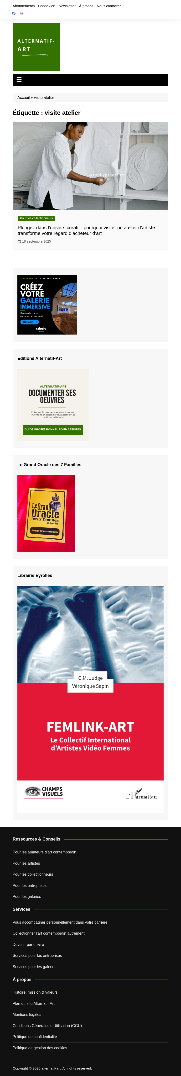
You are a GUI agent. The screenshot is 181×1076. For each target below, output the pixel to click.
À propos (86, 6)
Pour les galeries (27, 897)
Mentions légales (27, 1014)
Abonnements (24, 6)
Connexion (46, 6)
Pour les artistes (26, 863)
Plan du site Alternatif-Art (34, 1003)
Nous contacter (109, 6)
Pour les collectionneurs (36, 218)
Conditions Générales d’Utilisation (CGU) (47, 1026)
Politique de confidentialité (35, 1037)
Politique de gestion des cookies (40, 1048)
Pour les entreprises (30, 886)
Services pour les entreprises (37, 955)
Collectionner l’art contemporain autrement (48, 933)
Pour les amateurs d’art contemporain (44, 852)
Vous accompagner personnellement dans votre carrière (60, 922)
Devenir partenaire (28, 945)
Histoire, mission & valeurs (35, 992)
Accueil (23, 98)
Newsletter (67, 6)
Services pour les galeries (34, 967)
